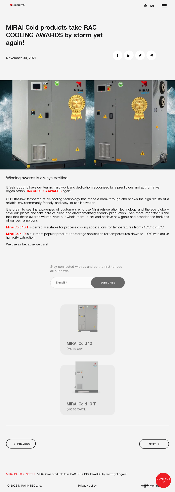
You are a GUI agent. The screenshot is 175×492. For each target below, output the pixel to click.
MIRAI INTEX (14, 474)
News (29, 474)
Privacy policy (87, 485)
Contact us (163, 480)
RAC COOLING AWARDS (44, 192)
